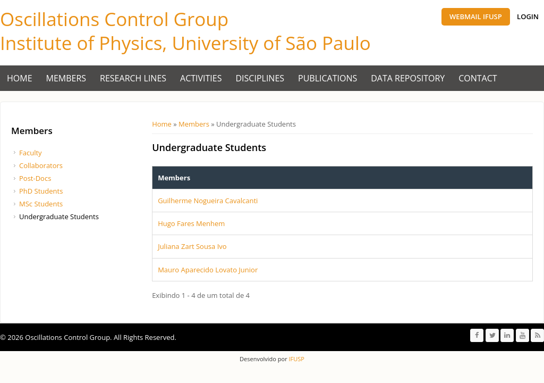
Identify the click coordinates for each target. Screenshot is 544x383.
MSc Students (41, 204)
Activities (201, 78)
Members (66, 78)
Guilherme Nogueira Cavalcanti (208, 200)
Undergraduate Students (59, 216)
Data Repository (408, 78)
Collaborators (41, 165)
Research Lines (133, 78)
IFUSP (295, 359)
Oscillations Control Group (114, 18)
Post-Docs (35, 178)
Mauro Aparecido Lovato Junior (208, 269)
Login (528, 16)
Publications (327, 78)
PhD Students (41, 191)
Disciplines (260, 78)
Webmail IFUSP (475, 16)
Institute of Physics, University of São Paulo (185, 42)
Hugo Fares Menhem (191, 223)
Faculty (30, 152)
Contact (477, 78)
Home (19, 78)
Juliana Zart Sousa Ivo (192, 246)
